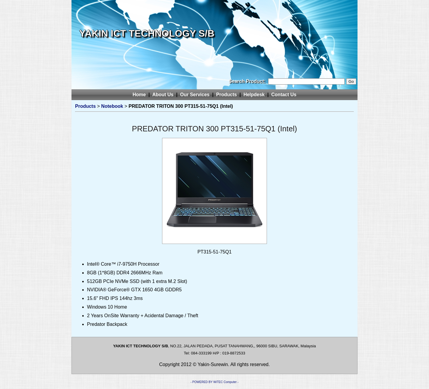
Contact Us (284, 94)
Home (139, 94)
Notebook (112, 106)
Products (227, 94)
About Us (163, 94)
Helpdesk (254, 94)
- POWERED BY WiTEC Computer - (215, 382)
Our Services (195, 94)
